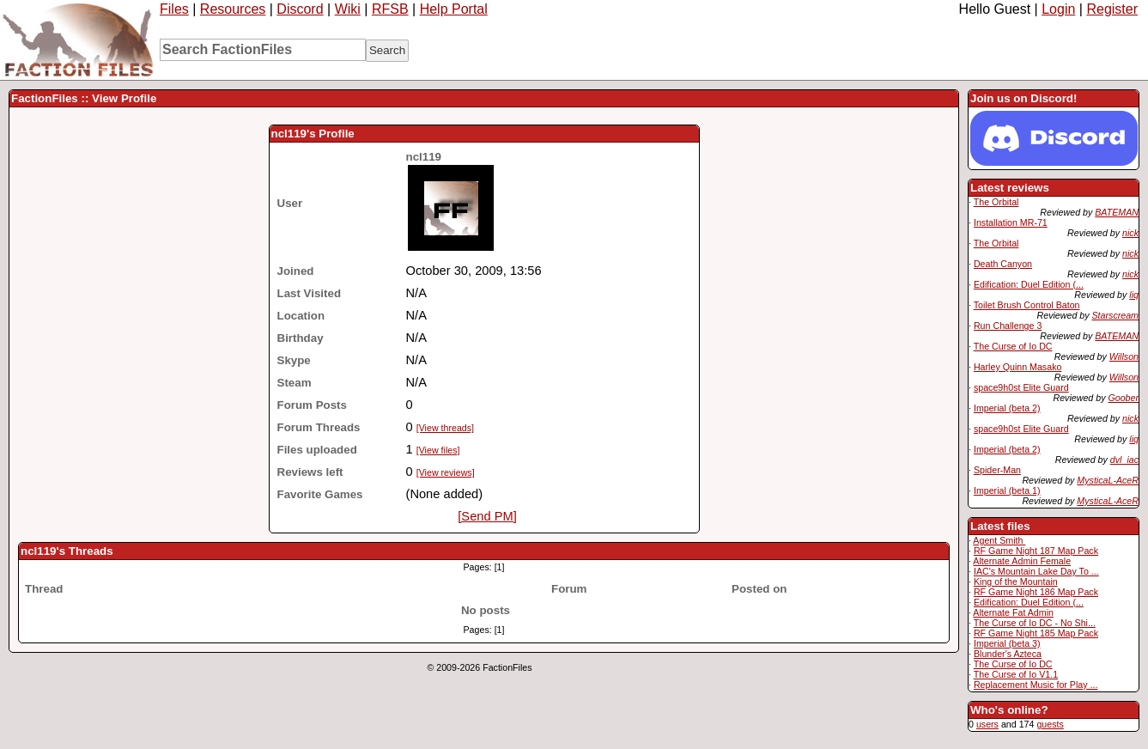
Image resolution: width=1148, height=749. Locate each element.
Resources (232, 9)
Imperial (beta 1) (1007, 490)
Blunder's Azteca (1008, 654)
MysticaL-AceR (1108, 480)
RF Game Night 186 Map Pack (1036, 592)
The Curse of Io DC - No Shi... (1035, 623)
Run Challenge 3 (1008, 325)
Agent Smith (999, 540)
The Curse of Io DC (1013, 346)
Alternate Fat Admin (1013, 612)
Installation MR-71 (1011, 222)
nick (1130, 233)
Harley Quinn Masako (1017, 367)
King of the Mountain (1016, 581)
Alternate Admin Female (1022, 561)
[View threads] (445, 428)
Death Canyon (1003, 264)
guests (1049, 724)
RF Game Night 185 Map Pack (1036, 633)
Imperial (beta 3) (1007, 643)
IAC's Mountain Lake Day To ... (1036, 571)
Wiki (348, 9)
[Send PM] (487, 516)
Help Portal (454, 9)
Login (1058, 9)
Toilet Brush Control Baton (1027, 305)
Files (174, 9)
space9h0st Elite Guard (1021, 387)
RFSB (390, 9)
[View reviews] (445, 472)
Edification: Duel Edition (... (1029, 284)
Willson (1124, 356)
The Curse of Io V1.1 (1016, 674)
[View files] (438, 450)
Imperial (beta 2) (1007, 408)
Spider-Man (997, 470)
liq (1134, 294)
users (987, 724)
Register (1112, 9)
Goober (1123, 398)
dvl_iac (1124, 459)
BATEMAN (1117, 212)
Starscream (1115, 315)
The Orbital (996, 202)
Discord (299, 9)
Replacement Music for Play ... (1036, 684)
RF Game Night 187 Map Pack (1036, 550)
